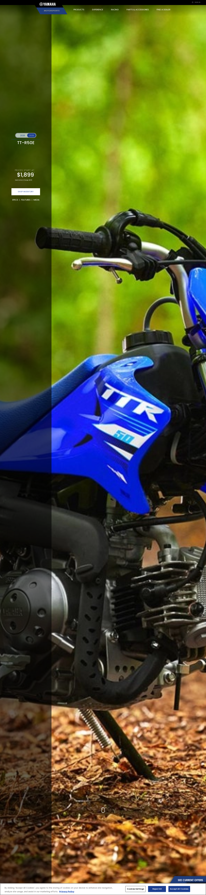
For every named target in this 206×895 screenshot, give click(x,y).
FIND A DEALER (163, 9)
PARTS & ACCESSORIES (138, 9)
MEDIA (36, 199)
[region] (103, 889)
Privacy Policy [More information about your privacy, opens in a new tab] (66, 891)
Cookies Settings (135, 889)
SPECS (15, 199)
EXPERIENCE (97, 9)
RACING (115, 9)
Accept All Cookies (179, 889)
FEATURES (25, 199)
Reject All (157, 889)
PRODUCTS (79, 9)
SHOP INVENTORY (26, 192)
